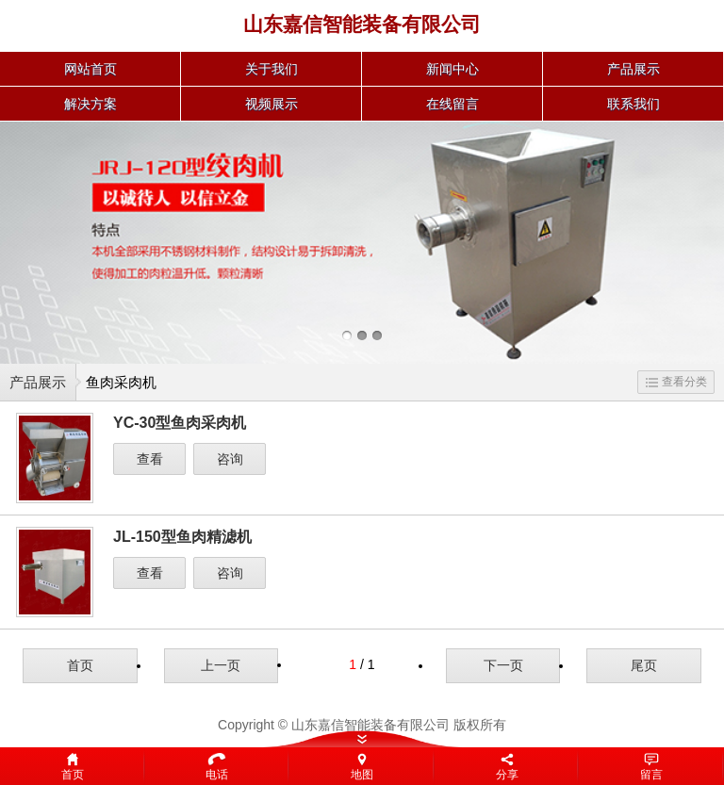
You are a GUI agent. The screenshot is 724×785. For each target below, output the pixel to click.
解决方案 (90, 103)
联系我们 (633, 103)
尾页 (644, 665)
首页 (80, 665)
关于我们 (271, 68)
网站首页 (90, 68)
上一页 (220, 665)
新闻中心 (452, 68)
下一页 (503, 665)
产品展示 (633, 68)
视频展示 (271, 103)
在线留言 (452, 103)
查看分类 (676, 381)
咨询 (230, 458)
